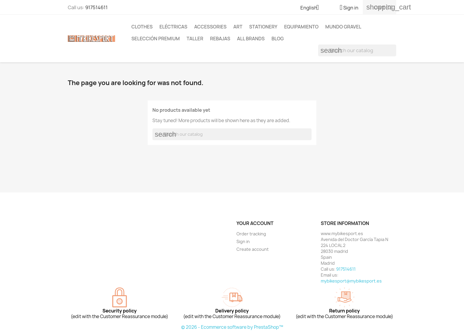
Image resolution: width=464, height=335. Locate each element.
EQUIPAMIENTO (301, 26)
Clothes (142, 26)
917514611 (96, 7)
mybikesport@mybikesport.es (351, 281)
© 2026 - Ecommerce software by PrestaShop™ (232, 327)
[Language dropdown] (311, 8)
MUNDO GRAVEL (343, 26)
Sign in (243, 241)
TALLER (194, 38)
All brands (251, 38)
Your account (254, 223)
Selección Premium (155, 38)
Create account (252, 249)
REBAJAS (220, 38)
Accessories (210, 26)
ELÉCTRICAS (173, 26)
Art (237, 26)
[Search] (357, 50)
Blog (277, 38)
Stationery (263, 26)
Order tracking (251, 234)
